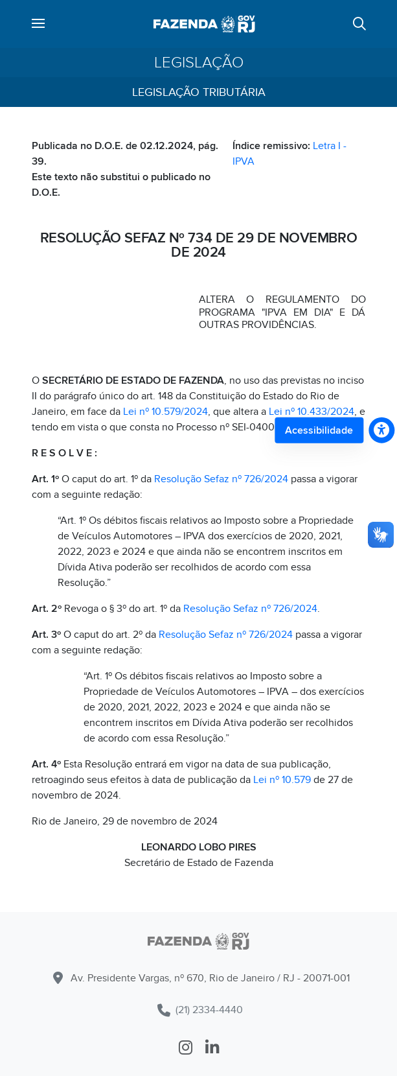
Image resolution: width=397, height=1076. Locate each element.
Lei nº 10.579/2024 (165, 411)
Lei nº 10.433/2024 (311, 411)
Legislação (199, 62)
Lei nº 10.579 (282, 779)
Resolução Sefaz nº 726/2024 (221, 479)
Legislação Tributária (199, 92)
